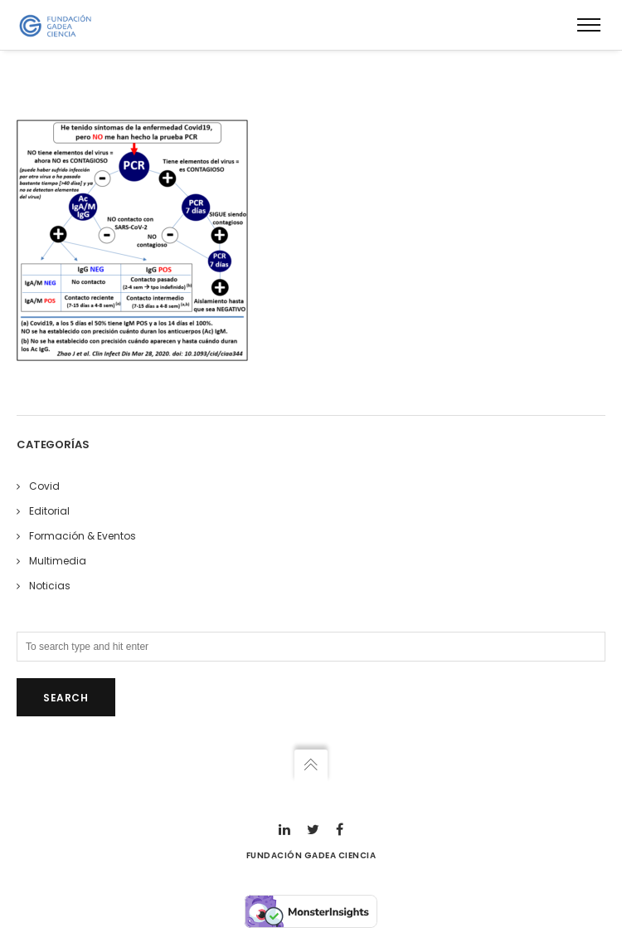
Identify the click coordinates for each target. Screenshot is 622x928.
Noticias (49, 586)
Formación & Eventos (82, 536)
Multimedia (57, 561)
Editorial (49, 511)
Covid (44, 486)
